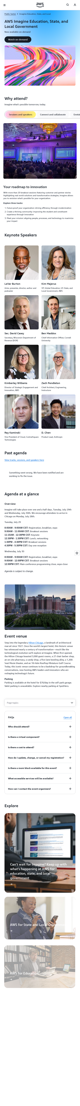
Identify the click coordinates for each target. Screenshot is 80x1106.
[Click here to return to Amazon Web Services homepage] (40, 5)
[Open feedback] (76, 553)
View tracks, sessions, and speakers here (24, 460)
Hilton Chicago (36, 645)
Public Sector (10, 14)
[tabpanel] (40, 173)
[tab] (20, 114)
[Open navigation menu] (4, 5)
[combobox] (40, 705)
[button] (18, 39)
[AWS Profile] (75, 5)
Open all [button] (67, 720)
